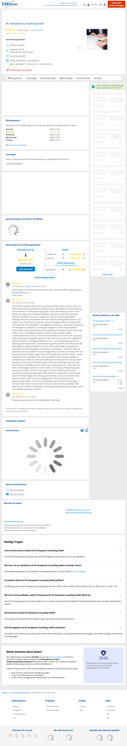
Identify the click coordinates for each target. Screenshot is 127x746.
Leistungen (31, 78)
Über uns (16, 706)
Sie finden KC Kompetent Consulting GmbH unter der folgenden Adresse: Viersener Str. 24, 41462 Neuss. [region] (44, 556)
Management (17, 710)
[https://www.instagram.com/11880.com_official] (22, 736)
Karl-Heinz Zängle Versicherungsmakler (108, 348)
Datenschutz (111, 710)
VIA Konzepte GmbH (101, 320)
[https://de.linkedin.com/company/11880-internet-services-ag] (35, 736)
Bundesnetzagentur (56, 657)
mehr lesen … (18, 295)
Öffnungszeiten (15, 78)
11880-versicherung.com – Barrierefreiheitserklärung (79, 511)
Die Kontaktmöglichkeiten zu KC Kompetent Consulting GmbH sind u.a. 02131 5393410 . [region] (45, 571)
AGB (108, 714)
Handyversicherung (13, 521)
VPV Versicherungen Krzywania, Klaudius (108, 334)
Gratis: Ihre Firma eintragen (116, 4)
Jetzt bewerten (26, 269)
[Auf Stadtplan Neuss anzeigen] (86, 430)
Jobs (14, 718)
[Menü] (106, 4)
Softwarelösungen (53, 710)
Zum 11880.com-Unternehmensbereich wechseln (60, 5)
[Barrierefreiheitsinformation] (102, 4)
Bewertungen (66, 78)
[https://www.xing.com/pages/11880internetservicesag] (28, 736)
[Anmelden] (93, 4)
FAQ (81, 710)
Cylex (28, 286)
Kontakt (98, 78)
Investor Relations (19, 714)
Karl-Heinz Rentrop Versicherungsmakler (108, 362)
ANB (108, 718)
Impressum (111, 706)
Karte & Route (83, 78)
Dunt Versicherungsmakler (104, 376)
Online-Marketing (52, 706)
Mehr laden (108, 274)
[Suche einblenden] (85, 4)
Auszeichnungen (48, 78)
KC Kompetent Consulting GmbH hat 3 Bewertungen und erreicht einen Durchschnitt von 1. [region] (39, 619)
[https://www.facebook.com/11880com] (9, 736)
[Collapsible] (121, 550)
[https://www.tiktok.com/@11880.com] (16, 736)
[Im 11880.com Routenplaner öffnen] (82, 430)
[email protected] (78, 571)
